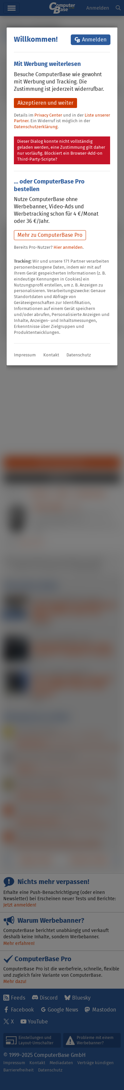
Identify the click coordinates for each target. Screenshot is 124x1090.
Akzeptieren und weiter (45, 103)
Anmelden (94, 39)
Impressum (25, 355)
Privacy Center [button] (48, 115)
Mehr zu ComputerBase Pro (50, 235)
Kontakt (51, 355)
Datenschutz (78, 355)
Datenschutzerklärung (36, 127)
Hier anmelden (68, 247)
